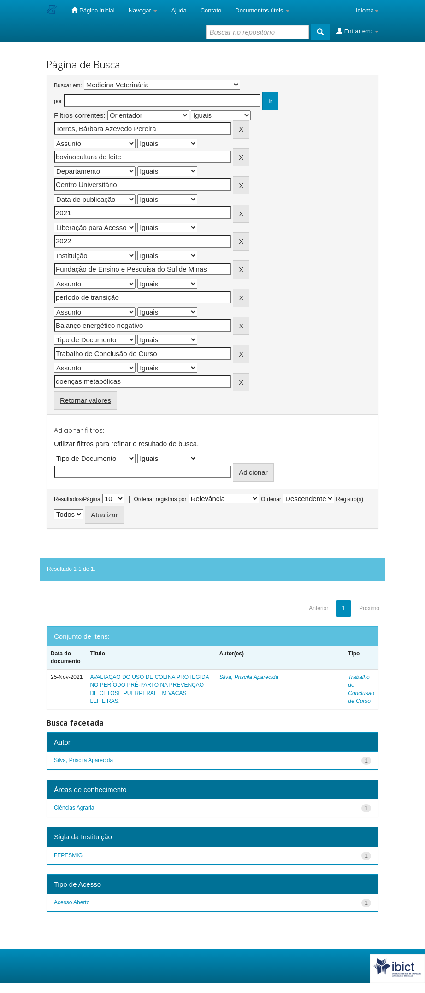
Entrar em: (357, 31)
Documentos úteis (262, 10)
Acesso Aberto (71, 902)
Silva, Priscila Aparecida (248, 677)
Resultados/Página (77, 499)
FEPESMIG (68, 855)
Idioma (367, 10)
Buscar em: (68, 85)
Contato (211, 10)
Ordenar (271, 499)
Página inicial (92, 10)
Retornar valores (85, 400)
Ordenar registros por (160, 499)
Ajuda (178, 10)
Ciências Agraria (74, 808)
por (58, 101)
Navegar (143, 10)
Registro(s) (349, 499)
